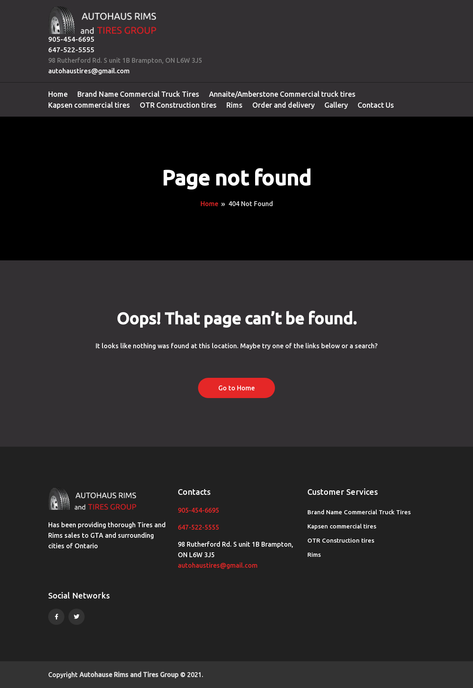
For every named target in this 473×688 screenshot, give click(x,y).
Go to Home (236, 388)
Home (58, 94)
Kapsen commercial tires (89, 105)
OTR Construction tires (178, 105)
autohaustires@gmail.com (89, 71)
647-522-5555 (71, 49)
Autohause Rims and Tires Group (129, 674)
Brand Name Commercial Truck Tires (138, 94)
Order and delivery (283, 105)
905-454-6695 (71, 39)
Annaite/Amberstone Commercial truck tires (282, 94)
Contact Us (376, 105)
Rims (234, 105)
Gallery (336, 105)
